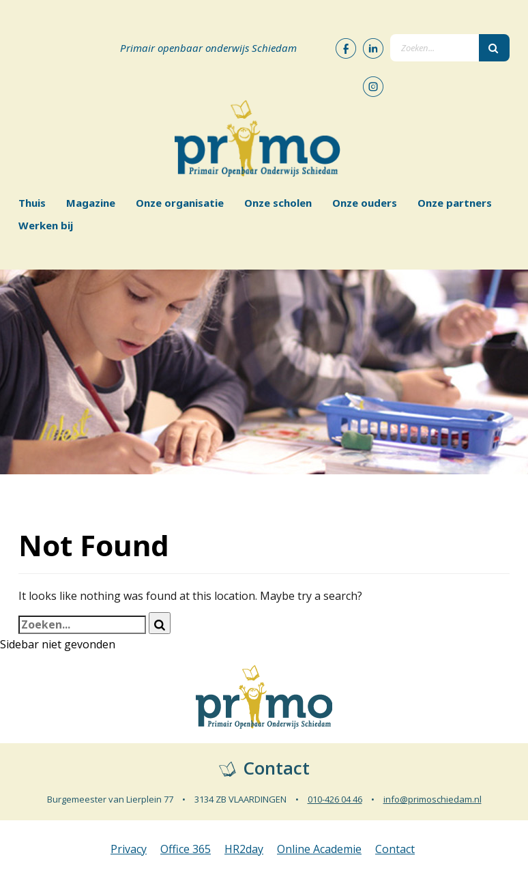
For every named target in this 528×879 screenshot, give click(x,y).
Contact (395, 848)
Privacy (129, 848)
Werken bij (45, 225)
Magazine (90, 203)
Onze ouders (364, 203)
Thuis (32, 203)
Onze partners (454, 203)
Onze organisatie (180, 203)
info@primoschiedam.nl (432, 799)
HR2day (243, 848)
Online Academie (319, 848)
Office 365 (185, 848)
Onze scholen (278, 203)
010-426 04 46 (335, 799)
